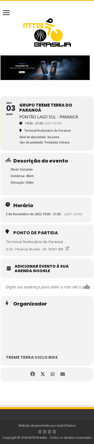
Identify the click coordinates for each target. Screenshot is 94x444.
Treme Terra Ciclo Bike (32, 357)
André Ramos (66, 425)
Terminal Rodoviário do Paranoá (34, 241)
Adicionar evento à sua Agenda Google (42, 268)
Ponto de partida (35, 233)
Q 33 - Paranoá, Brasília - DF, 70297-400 (34, 249)
